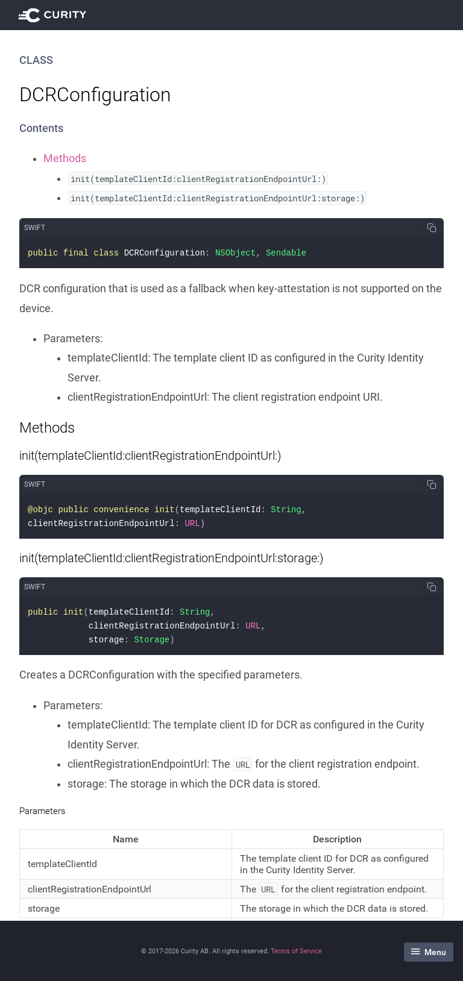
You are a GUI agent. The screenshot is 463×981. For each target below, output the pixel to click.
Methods (64, 158)
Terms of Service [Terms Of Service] (296, 951)
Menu (428, 952)
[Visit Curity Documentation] (54, 15)
